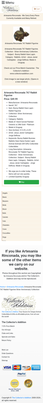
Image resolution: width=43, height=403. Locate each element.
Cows (5, 229)
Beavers (5, 201)
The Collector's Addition (10, 312)
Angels (5, 193)
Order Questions (7, 353)
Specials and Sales (8, 337)
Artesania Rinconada (13, 276)
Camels (5, 217)
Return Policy (6, 340)
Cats (4, 221)
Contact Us (6, 357)
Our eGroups (6, 330)
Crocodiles (6, 233)
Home (2, 287)
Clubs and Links (7, 333)
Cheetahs (6, 225)
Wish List (5, 350)
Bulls (4, 213)
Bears (5, 197)
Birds (4, 205)
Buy (21, 182)
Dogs (4, 237)
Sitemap (5, 360)
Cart (37, 9)
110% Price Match (8, 326)
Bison (5, 209)
